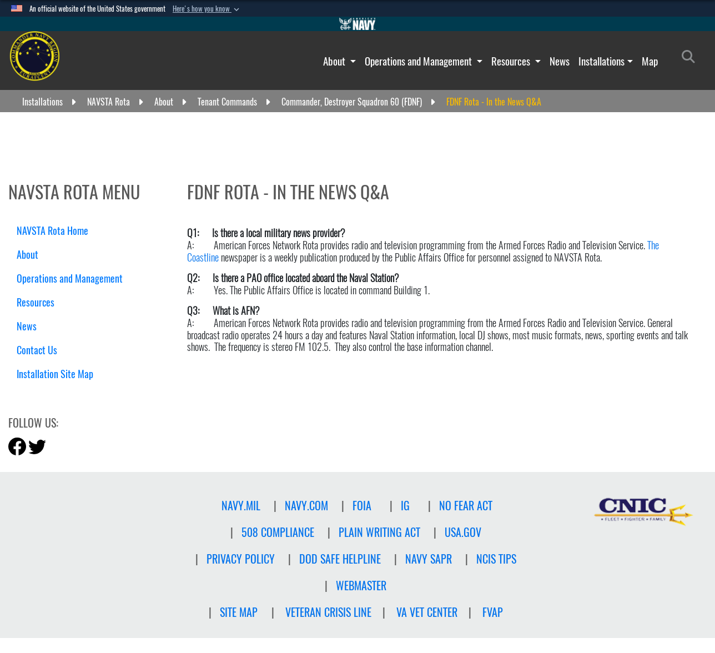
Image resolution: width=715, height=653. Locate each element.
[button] (207, 8)
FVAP (492, 612)
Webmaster (361, 585)
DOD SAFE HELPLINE (340, 558)
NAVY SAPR (428, 558)
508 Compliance (277, 532)
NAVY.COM (306, 505)
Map (650, 61)
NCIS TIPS (496, 558)
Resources (511, 61)
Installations (601, 61)
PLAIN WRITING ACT (379, 532)
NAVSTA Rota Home (52, 231)
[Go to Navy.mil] (357, 24)
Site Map (239, 612)
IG (405, 505)
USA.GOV (463, 532)
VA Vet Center (426, 612)
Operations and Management (419, 61)
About (335, 61)
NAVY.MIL (240, 505)
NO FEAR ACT (465, 505)
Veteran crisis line (328, 612)
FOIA (362, 505)
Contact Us (37, 350)
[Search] (691, 59)
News (560, 61)
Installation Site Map (55, 374)
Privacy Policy (241, 558)
